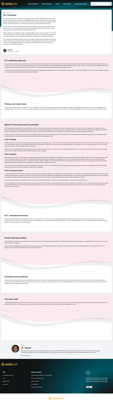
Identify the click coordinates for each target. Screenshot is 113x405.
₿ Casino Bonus (67, 3)
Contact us (5, 384)
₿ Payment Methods (33, 3)
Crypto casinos (35, 381)
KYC (4, 378)
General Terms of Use (8, 375)
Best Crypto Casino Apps (37, 378)
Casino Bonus (34, 384)
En (7, 12)
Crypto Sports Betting (36, 387)
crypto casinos (35, 18)
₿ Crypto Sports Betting (81, 3)
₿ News (57, 3)
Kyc (10, 12)
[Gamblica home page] (9, 3)
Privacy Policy (94, 379)
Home (5, 12)
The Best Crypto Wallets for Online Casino (41, 375)
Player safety (6, 381)
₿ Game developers (47, 3)
